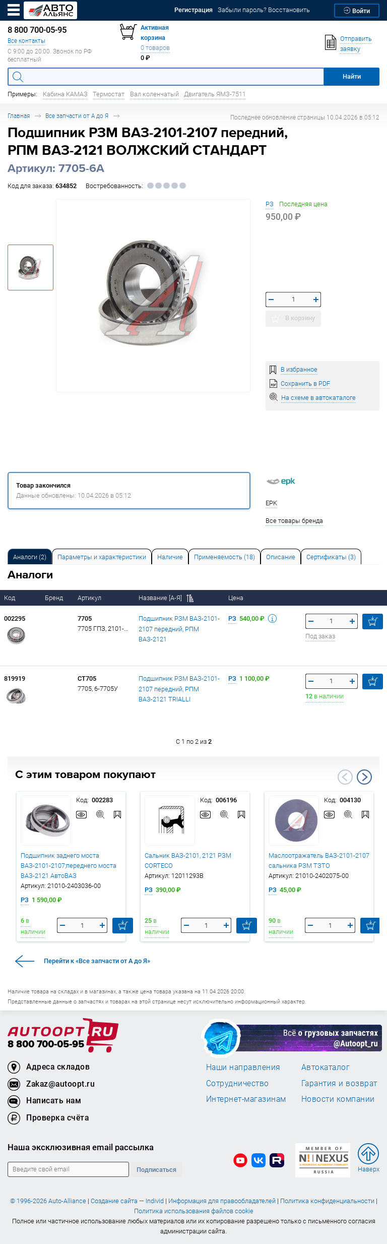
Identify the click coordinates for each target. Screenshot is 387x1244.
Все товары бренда (294, 520)
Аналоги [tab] (29, 557)
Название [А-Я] (166, 598)
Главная (19, 116)
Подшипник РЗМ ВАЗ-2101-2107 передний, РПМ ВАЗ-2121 (179, 628)
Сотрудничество (237, 1083)
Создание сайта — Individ (127, 1201)
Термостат (108, 94)
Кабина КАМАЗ (65, 94)
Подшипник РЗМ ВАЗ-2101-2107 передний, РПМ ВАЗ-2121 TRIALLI (179, 688)
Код (10, 598)
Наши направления (243, 1067)
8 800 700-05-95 (46, 1044)
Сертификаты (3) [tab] (331, 557)
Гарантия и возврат (339, 1083)
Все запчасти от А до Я (76, 116)
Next (364, 777)
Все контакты (26, 40)
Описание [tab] (280, 557)
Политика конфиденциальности (327, 1201)
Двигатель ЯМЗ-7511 (215, 94)
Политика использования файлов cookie (193, 1211)
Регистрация (193, 10)
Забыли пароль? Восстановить (264, 10)
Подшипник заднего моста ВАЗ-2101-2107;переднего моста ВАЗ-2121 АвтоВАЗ (68, 865)
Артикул (90, 598)
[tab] (30, 556)
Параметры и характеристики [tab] (101, 557)
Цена (236, 598)
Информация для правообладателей (222, 1201)
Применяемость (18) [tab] (224, 557)
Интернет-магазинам (246, 1098)
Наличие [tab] (170, 557)
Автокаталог (325, 1067)
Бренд (54, 598)
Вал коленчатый (154, 94)
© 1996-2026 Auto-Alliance (48, 1201)
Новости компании (338, 1098)
